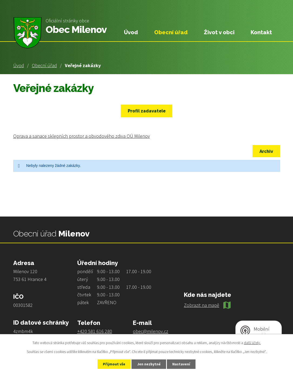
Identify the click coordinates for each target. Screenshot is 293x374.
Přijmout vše (113, 364)
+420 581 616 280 (94, 331)
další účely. (252, 342)
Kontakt (261, 32)
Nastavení (182, 364)
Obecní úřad (44, 65)
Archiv (266, 151)
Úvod (18, 65)
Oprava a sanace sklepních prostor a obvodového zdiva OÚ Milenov (81, 136)
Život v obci (219, 32)
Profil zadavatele (147, 111)
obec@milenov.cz (150, 331)
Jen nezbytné (149, 364)
